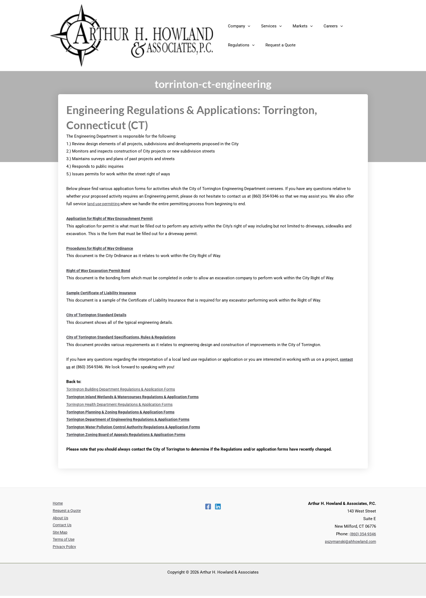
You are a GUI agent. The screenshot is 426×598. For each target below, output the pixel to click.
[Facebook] (208, 506)
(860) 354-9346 (362, 533)
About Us (58, 518)
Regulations (355, 26)
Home (55, 503)
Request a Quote (242, 45)
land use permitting (105, 203)
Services (267, 26)
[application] (246, 26)
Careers (323, 26)
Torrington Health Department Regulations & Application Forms (123, 404)
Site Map (58, 533)
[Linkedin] (218, 506)
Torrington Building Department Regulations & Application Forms (124, 389)
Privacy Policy (62, 548)
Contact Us (60, 526)
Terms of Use (62, 541)
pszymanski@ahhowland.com (349, 541)
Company (238, 26)
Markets (296, 26)
